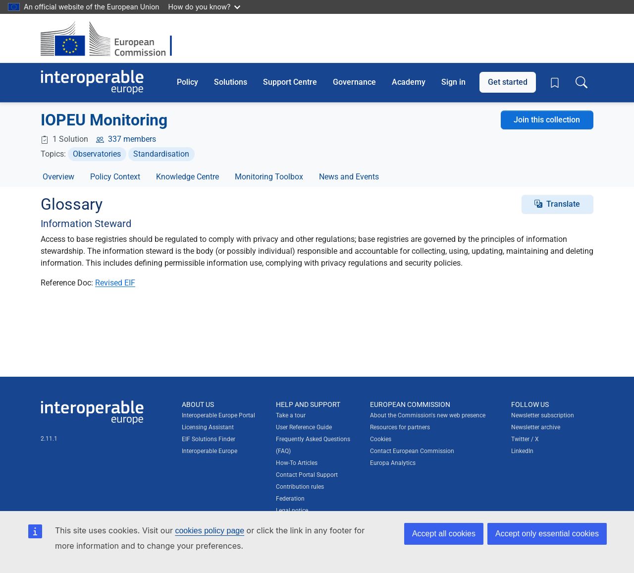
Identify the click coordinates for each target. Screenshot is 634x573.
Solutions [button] (230, 82)
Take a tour (291, 415)
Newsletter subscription (542, 415)
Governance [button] (354, 82)
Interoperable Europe (209, 451)
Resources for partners (400, 427)
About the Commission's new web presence (427, 415)
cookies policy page (209, 530)
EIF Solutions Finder (208, 439)
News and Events (349, 176)
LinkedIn (522, 451)
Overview (58, 176)
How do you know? (204, 6)
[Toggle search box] (581, 82)
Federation (290, 498)
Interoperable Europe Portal (218, 415)
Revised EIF (115, 282)
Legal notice (292, 510)
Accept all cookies (444, 533)
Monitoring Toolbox (269, 176)
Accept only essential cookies (547, 533)
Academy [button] (408, 82)
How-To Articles (296, 462)
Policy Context (115, 176)
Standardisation (161, 154)
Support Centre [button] (290, 82)
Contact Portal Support (307, 474)
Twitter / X (525, 439)
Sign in (453, 82)
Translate (563, 204)
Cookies (380, 439)
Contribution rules (300, 486)
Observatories (97, 154)
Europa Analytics (393, 462)
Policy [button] (187, 82)
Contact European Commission (412, 451)
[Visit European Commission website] (111, 38)
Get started (508, 82)
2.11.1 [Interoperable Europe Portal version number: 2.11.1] (49, 438)
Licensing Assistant (208, 427)
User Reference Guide (304, 427)
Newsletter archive (535, 427)
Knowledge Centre (187, 176)
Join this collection (547, 119)
